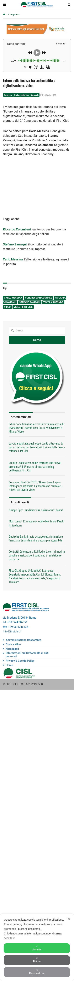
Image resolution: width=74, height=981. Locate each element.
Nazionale (35, 94)
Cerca (37, 340)
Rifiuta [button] (37, 960)
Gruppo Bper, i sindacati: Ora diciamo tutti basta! (36, 510)
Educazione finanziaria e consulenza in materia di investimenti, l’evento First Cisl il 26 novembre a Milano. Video (36, 428)
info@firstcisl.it (12, 631)
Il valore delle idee (21, 94)
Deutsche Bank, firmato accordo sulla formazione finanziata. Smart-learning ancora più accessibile (36, 538)
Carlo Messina (13, 297)
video (7, 307)
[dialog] (37, 947)
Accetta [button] (36, 948)
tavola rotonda (53, 302)
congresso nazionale (38, 297)
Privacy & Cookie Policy (20, 660)
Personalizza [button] (37, 972)
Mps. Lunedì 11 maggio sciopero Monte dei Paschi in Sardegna (36, 523)
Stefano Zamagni (29, 302)
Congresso (14, 14)
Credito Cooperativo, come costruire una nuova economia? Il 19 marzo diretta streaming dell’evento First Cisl (35, 466)
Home (9, 665)
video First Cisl (23, 307)
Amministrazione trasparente (23, 639)
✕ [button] (68, 919)
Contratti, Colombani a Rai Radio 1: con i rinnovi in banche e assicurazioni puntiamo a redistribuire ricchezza (37, 555)
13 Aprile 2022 (48, 94)
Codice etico (13, 644)
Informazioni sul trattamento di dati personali (27, 654)
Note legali (12, 648)
